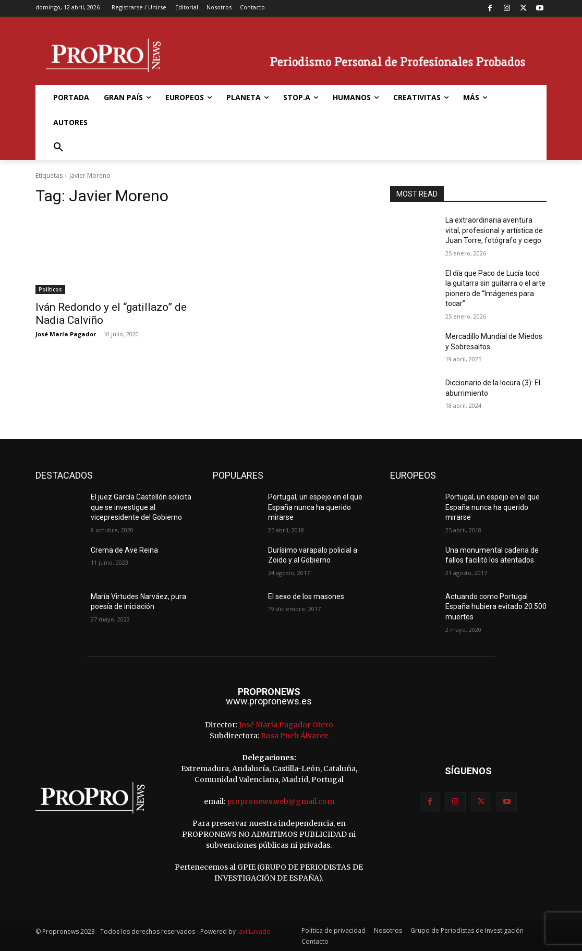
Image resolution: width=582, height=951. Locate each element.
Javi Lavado (254, 931)
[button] (58, 147)
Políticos (50, 289)
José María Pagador (65, 334)
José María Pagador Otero (286, 724)
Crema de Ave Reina (124, 550)
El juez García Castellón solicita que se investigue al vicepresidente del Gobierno (141, 507)
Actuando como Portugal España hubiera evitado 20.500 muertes (496, 606)
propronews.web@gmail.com (280, 801)
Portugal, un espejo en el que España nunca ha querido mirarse (315, 507)
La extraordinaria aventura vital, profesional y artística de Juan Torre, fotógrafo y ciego (494, 230)
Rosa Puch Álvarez (294, 735)
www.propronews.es (269, 701)
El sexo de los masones (306, 596)
